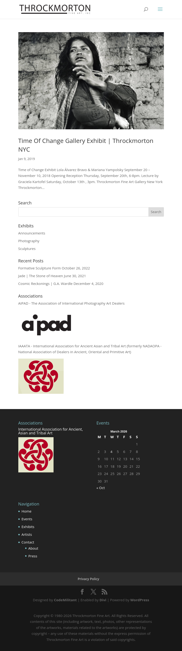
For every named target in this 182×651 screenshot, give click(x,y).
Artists (27, 534)
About (33, 548)
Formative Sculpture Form (39, 268)
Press (32, 556)
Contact (28, 542)
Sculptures (27, 248)
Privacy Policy (88, 579)
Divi (103, 599)
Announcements (31, 233)
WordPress (139, 599)
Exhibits (28, 526)
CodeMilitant (65, 599)
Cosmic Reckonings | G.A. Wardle (45, 283)
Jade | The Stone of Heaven (40, 275)
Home (26, 511)
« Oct (101, 487)
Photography (28, 240)
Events (27, 519)
